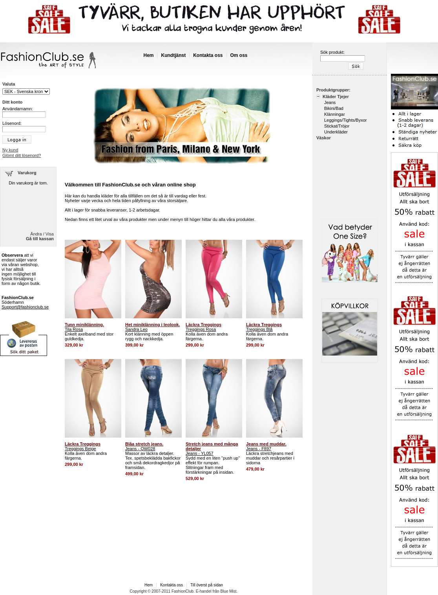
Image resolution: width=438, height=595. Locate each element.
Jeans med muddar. (266, 444)
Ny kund (10, 150)
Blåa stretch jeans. (144, 444)
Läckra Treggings (203, 324)
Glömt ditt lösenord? (21, 155)
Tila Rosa (74, 329)
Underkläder (336, 132)
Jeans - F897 (258, 448)
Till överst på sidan (206, 585)
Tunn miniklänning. (84, 324)
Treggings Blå (259, 329)
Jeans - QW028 (140, 448)
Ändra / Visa (42, 234)
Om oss (239, 55)
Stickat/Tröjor (336, 126)
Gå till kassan (40, 238)
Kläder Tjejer (335, 96)
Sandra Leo (136, 329)
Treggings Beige (80, 448)
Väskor (323, 137)
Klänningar (334, 114)
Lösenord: (12, 123)
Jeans (330, 102)
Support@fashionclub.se (25, 307)
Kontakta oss (208, 55)
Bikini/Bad (333, 108)
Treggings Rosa (201, 329)
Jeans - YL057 (200, 453)
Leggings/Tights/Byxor (345, 120)
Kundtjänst (173, 55)
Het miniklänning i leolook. (152, 324)
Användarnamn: (17, 108)
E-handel (204, 591)
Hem (148, 55)
